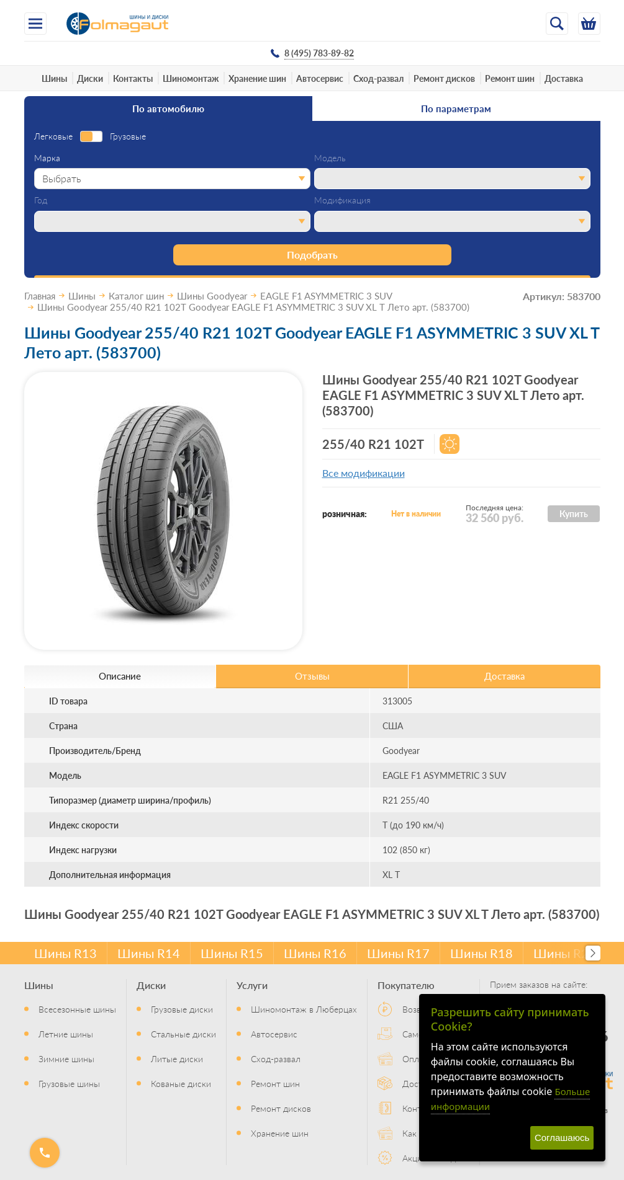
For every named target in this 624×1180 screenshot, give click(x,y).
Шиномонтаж (191, 78)
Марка (47, 158)
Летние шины (65, 1033)
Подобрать (312, 254)
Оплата (417, 1058)
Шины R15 (232, 953)
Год (40, 200)
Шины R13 (65, 953)
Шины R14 (148, 953)
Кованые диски (181, 1083)
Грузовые (128, 136)
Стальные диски (183, 1033)
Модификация (342, 200)
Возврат (418, 1009)
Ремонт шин (510, 78)
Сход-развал (378, 78)
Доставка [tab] (504, 675)
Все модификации (363, 473)
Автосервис (319, 78)
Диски (90, 78)
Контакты (133, 78)
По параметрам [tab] (456, 108)
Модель (330, 158)
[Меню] (35, 23)
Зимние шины (66, 1058)
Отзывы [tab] (312, 675)
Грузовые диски (182, 1009)
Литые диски (177, 1058)
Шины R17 (398, 953)
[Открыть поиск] (557, 23)
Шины (54, 78)
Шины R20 (564, 953)
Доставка (564, 78)
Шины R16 (315, 953)
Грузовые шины (69, 1083)
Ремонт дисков (444, 78)
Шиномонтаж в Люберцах (304, 1009)
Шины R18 (481, 953)
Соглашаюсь (562, 1137)
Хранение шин (257, 78)
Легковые (53, 136)
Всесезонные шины (77, 1009)
